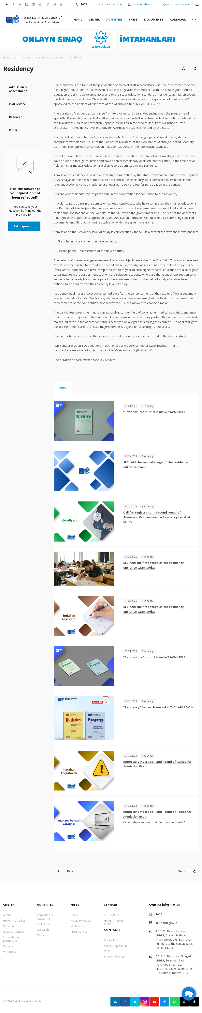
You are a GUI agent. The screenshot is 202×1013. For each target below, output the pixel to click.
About (7, 915)
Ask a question (24, 226)
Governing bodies (14, 920)
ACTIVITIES (114, 19)
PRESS (133, 19)
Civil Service (17, 104)
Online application (115, 946)
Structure (9, 926)
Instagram (145, 1001)
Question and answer (176, 4)
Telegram (164, 1001)
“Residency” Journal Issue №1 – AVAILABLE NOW (158, 707)
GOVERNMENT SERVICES (113, 922)
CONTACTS (112, 930)
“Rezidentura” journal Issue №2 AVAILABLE (154, 412)
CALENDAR (178, 19)
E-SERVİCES (111, 915)
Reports (8, 946)
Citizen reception (114, 957)
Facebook (125, 1001)
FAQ (107, 951)
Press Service (78, 931)
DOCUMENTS (153, 19)
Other (13, 130)
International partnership (11, 939)
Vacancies (9, 952)
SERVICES (111, 904)
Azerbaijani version (110, 4)
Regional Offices (13, 931)
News (63, 387)
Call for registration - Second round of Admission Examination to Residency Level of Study (156, 517)
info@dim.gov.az (166, 923)
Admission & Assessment (18, 89)
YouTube (154, 1001)
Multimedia (77, 926)
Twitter (135, 1001)
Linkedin (115, 1001)
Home (78, 19)
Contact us (111, 940)
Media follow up (80, 920)
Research (15, 117)
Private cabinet (142, 4)
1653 (159, 914)
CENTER (94, 19)
